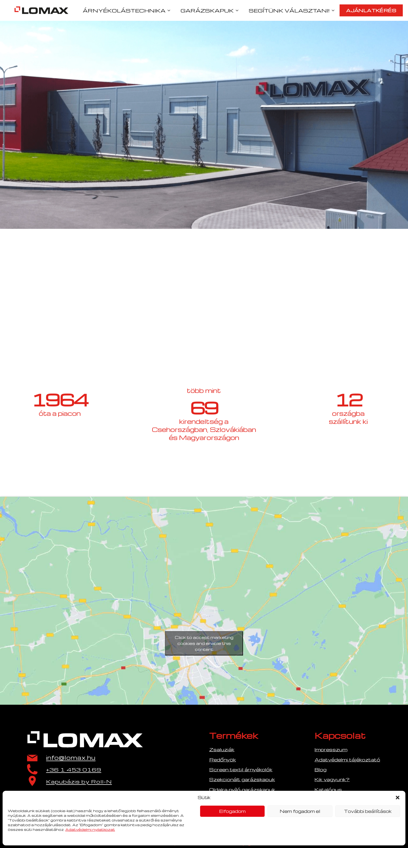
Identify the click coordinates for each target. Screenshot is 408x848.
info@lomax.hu (70, 757)
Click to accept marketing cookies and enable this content (204, 643)
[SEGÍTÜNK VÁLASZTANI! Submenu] (335, 10)
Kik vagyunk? (332, 779)
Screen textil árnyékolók (240, 769)
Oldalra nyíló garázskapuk (242, 789)
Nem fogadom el (300, 811)
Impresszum (331, 749)
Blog (321, 769)
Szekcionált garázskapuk (242, 779)
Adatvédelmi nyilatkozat (90, 829)
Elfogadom (232, 811)
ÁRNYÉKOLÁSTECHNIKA (124, 10)
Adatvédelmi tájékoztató (347, 759)
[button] (397, 797)
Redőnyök (222, 759)
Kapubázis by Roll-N (79, 781)
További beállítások (368, 811)
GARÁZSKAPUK (207, 10)
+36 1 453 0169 (73, 769)
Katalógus (328, 789)
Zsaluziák (221, 749)
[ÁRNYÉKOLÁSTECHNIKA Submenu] (170, 10)
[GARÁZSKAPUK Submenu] (239, 10)
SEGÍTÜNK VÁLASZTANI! (289, 10)
